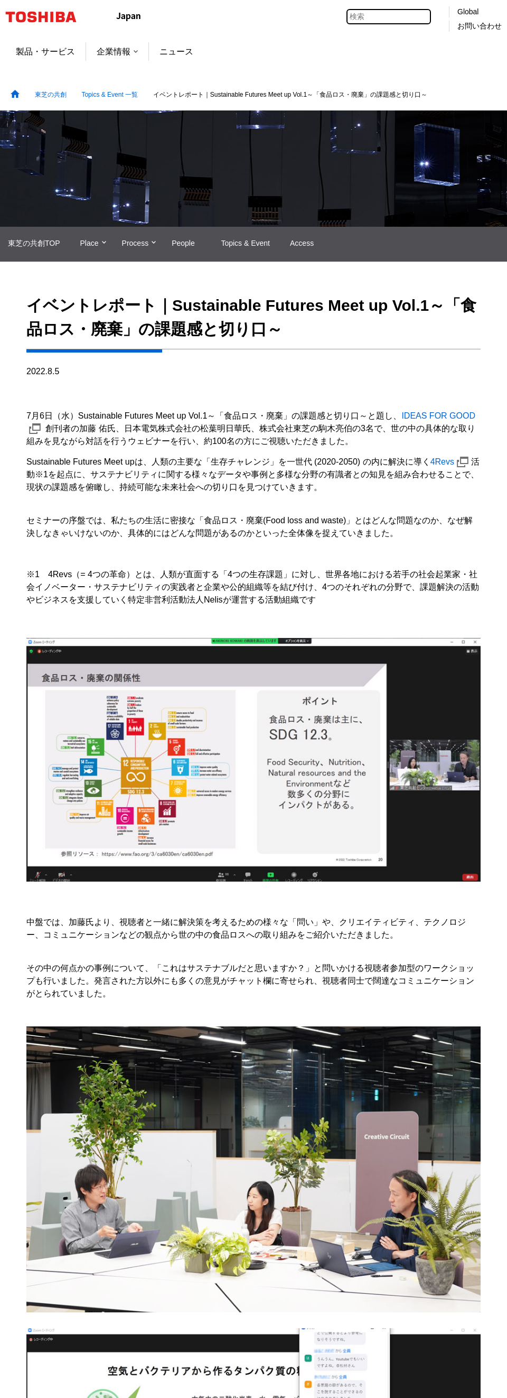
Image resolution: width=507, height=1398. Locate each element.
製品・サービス (45, 51)
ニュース (176, 51)
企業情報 (117, 51)
